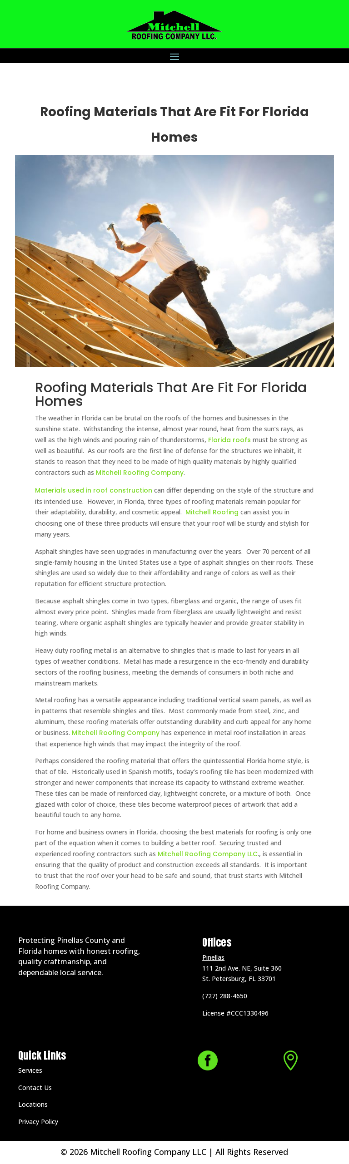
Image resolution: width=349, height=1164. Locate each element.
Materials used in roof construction (93, 490)
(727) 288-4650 (224, 995)
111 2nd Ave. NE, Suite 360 (242, 968)
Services (30, 1070)
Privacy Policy (38, 1121)
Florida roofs (230, 439)
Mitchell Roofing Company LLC (208, 853)
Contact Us (35, 1087)
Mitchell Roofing (211, 512)
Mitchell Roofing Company (140, 472)
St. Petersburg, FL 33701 (239, 978)
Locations (33, 1104)
